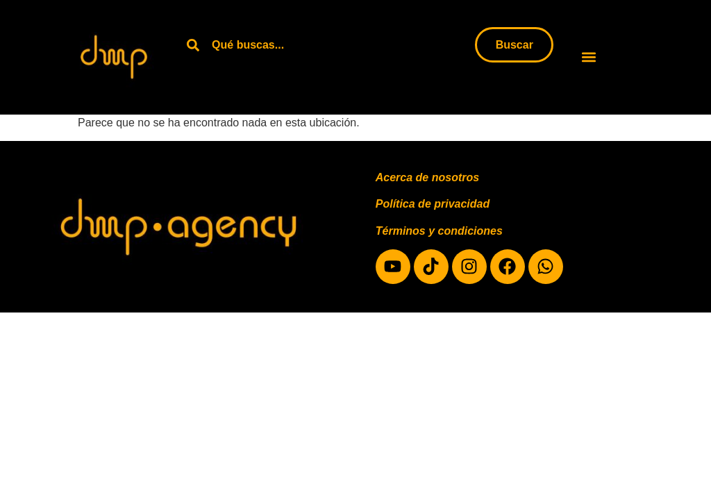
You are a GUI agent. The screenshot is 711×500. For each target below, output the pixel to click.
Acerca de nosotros (427, 177)
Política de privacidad (433, 204)
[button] (589, 57)
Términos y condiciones (439, 231)
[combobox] (328, 44)
